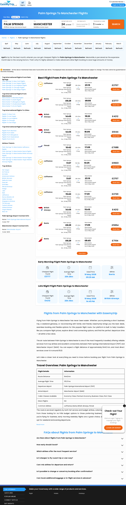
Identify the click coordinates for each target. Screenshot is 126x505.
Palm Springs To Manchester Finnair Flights (17, 158)
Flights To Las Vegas (9, 116)
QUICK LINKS (8, 493)
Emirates (5, 184)
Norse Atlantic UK (8, 197)
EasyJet (5, 182)
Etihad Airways (7, 187)
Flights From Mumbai (9, 131)
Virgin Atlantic (7, 210)
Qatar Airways (7, 199)
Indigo (4, 189)
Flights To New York (8, 114)
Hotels (56, 493)
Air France (5, 172)
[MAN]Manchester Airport (41, 27)
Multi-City (24, 17)
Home (4, 38)
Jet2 (3, 191)
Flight (31, 493)
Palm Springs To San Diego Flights (14, 90)
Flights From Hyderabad (10, 137)
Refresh (7, 48)
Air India (5, 174)
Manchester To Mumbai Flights (12, 98)
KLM (3, 193)
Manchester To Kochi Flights (12, 106)
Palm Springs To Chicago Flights (13, 87)
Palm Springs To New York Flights (13, 81)
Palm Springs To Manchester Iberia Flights (16, 151)
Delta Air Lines (7, 180)
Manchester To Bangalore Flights (13, 102)
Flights (12, 38)
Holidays (82, 493)
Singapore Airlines (8, 201)
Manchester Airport (14, 229)
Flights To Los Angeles (9, 118)
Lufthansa (5, 195)
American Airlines (8, 176)
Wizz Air (5, 212)
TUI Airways (6, 203)
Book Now (116, 89)
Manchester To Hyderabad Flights (14, 104)
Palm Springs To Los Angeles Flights (14, 85)
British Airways (7, 178)
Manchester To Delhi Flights (11, 100)
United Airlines (7, 207)
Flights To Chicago (8, 120)
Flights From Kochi (8, 139)
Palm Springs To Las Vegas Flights (14, 83)
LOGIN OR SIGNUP (113, 428)
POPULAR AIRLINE (10, 496)
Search (116, 24)
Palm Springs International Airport (19, 219)
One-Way (6, 17)
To (35, 21)
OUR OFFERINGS (9, 489)
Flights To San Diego (9, 123)
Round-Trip (15, 17)
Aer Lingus (5, 170)
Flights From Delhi (8, 133)
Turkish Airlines (7, 205)
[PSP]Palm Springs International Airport (15, 27)
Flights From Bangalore (10, 135)
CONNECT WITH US (11, 500)
